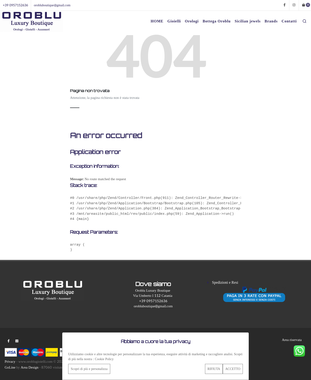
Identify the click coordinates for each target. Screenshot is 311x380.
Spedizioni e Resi (225, 282)
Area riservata (292, 340)
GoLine (10, 367)
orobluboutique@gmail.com (52, 5)
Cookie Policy (104, 359)
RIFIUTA (214, 369)
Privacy (10, 361)
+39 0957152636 (15, 5)
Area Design (30, 367)
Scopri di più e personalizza (89, 369)
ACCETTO (232, 369)
